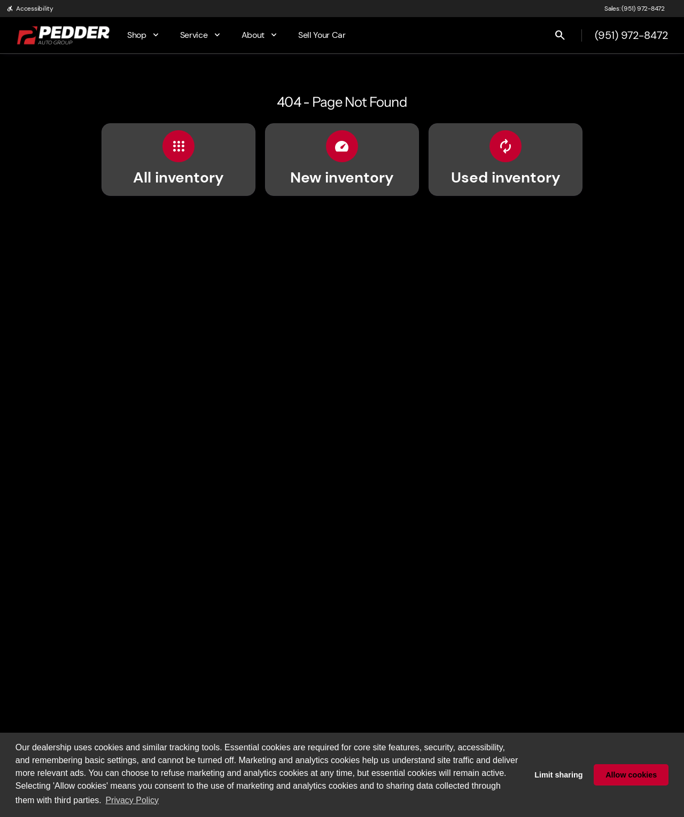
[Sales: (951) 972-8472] (634, 8)
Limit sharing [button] (558, 775)
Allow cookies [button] (631, 775)
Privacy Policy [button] (132, 800)
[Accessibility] (30, 8)
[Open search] (560, 35)
